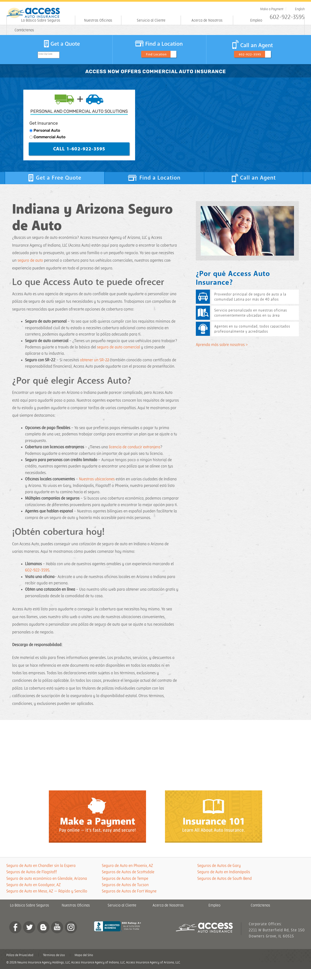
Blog (43, 927)
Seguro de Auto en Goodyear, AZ (33, 885)
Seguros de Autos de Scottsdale (128, 872)
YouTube (57, 927)
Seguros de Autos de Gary (219, 866)
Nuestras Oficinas (98, 20)
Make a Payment (271, 9)
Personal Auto (47, 130)
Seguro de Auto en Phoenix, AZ (127, 866)
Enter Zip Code (45, 54)
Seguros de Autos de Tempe (125, 878)
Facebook (15, 927)
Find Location (156, 54)
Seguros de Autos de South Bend (224, 878)
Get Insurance (43, 123)
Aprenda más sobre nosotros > (222, 345)
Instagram (71, 927)
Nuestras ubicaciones (97, 479)
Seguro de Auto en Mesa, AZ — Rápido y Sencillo (46, 891)
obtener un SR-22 (94, 360)
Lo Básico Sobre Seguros (40, 20)
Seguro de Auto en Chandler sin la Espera (41, 866)
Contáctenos (24, 30)
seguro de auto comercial (118, 347)
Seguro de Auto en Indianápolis (223, 872)
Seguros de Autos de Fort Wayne (129, 891)
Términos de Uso (54, 955)
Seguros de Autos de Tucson (125, 885)
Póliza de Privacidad (19, 955)
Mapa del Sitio (84, 955)
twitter (29, 927)
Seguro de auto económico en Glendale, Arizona (46, 878)
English (300, 9)
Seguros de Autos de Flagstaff (31, 872)
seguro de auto (30, 260)
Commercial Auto (49, 137)
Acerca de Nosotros (207, 20)
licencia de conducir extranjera (134, 447)
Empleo (256, 20)
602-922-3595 (250, 54)
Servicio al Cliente (151, 20)
